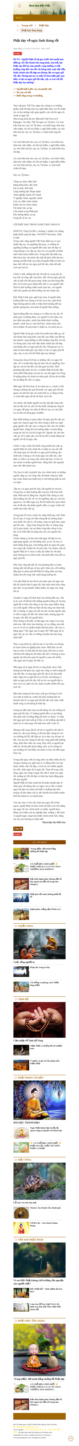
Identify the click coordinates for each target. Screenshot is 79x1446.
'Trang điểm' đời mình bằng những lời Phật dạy (43, 850)
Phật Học (44, 25)
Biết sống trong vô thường (29, 95)
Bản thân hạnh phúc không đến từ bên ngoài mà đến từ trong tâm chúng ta (46, 881)
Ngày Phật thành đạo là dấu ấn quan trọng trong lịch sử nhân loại (46, 1129)
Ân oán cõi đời (22, 92)
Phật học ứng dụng (31, 30)
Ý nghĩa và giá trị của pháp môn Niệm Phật (44, 1062)
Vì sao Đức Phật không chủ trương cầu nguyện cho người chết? (38, 1282)
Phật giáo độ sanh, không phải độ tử (45, 895)
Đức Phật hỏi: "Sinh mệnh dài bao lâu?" (46, 1290)
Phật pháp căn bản (30, 1077)
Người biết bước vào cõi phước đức (34, 89)
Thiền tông (25, 926)
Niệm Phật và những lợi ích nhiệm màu (46, 1047)
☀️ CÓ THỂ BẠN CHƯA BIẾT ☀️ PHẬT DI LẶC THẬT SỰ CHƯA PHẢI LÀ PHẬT (45, 1146)
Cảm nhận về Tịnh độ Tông (28, 1040)
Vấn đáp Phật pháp (30, 1239)
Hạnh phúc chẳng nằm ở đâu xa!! (45, 909)
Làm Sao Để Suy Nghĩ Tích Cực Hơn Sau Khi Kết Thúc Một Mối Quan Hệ (45, 1307)
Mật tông (24, 1159)
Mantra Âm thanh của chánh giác (45, 1208)
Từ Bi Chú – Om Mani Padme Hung (44, 1224)
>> (14, 89)
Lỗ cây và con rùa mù (24, 1202)
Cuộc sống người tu (24, 962)
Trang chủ (26, 25)
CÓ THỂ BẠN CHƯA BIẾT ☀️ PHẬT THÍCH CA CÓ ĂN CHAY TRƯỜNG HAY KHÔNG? (45, 866)
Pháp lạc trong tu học (40, 967)
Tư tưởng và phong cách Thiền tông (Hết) (44, 983)
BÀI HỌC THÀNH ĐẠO (26, 1122)
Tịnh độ (23, 999)
